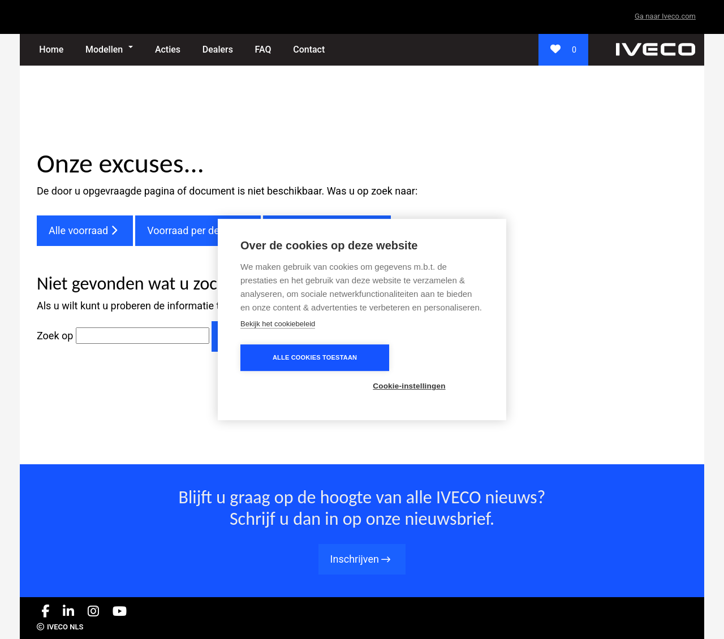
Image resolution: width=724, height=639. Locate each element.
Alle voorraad (85, 230)
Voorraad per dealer (198, 230)
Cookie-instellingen (427, 372)
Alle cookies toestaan (297, 371)
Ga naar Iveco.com (665, 16)
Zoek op (56, 336)
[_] (655, 49)
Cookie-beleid (610, 628)
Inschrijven (362, 559)
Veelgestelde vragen (327, 230)
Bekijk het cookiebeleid (277, 338)
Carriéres (561, 628)
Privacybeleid (665, 628)
